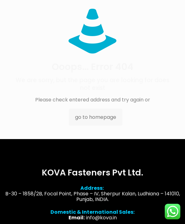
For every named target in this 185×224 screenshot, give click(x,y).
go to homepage (95, 117)
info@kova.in (101, 218)
